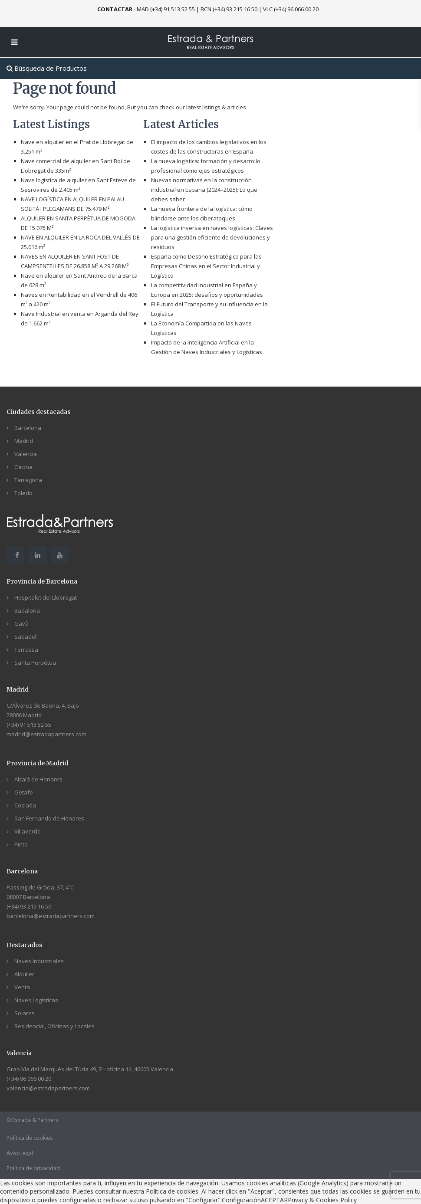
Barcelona (27, 428)
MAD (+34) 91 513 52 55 (166, 9)
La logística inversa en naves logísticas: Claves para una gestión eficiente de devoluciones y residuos (212, 237)
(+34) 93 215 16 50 (29, 906)
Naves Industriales (39, 961)
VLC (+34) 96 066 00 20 (291, 9)
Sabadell (26, 636)
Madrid (23, 441)
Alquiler (24, 974)
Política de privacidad (33, 1168)
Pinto (21, 844)
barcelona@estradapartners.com (51, 916)
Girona (23, 467)
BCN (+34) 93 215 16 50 (229, 9)
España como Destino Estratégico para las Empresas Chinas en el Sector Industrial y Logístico (206, 266)
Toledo (23, 493)
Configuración (241, 1200)
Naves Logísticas (36, 1000)
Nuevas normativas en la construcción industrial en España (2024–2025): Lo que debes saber (204, 189)
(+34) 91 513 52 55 (29, 724)
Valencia (25, 454)
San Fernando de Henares (49, 818)
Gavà (21, 623)
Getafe (23, 792)
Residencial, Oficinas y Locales (54, 1026)
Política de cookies (30, 1138)
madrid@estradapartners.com (46, 734)
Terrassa (26, 649)
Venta (22, 987)
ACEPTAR (274, 1200)
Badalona (27, 610)
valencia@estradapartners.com (48, 1088)
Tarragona (28, 480)
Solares (24, 1013)
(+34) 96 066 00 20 (29, 1079)
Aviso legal (20, 1153)
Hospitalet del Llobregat (45, 597)
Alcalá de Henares (38, 779)
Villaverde (27, 831)
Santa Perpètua (35, 662)
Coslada (25, 805)
